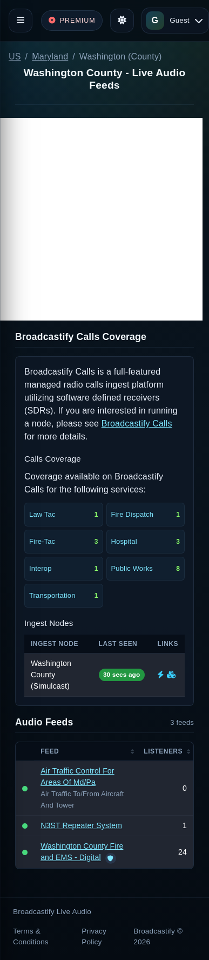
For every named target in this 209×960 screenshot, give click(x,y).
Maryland (50, 56)
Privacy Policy (94, 936)
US (15, 56)
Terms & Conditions (31, 936)
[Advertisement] (101, 219)
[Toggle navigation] (20, 20)
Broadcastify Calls (137, 423)
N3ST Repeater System (81, 825)
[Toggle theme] (122, 20)
